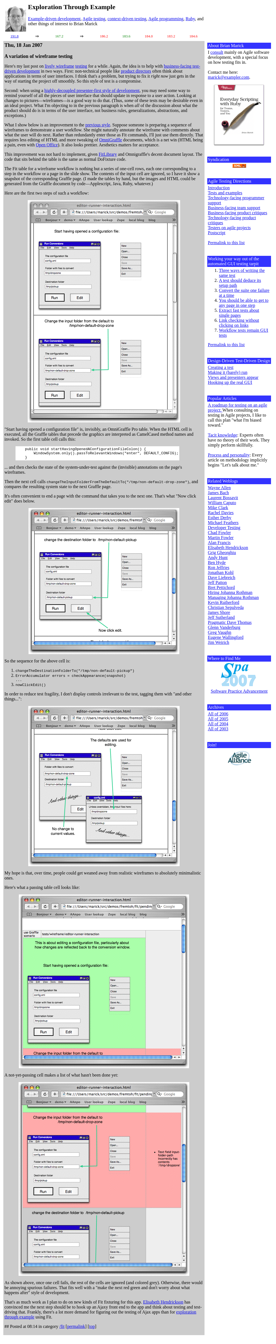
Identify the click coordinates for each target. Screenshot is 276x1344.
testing (81, 66)
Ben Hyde (217, 562)
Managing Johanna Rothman (233, 597)
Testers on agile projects (229, 227)
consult (216, 52)
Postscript (216, 232)
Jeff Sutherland (221, 617)
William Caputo (222, 502)
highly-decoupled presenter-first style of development (92, 90)
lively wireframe (59, 66)
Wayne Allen (219, 487)
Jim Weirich (218, 642)
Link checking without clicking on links (239, 323)
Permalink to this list (226, 242)
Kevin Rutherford (223, 602)
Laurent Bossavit (223, 497)
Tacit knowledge (222, 435)
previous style (97, 125)
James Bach (218, 492)
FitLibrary (108, 154)
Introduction (219, 187)
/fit (62, 1329)
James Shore (219, 612)
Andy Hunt (218, 557)
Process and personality (229, 455)
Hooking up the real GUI (230, 382)
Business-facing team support (234, 207)
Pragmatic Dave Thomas (230, 622)
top (92, 1329)
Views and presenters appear (233, 377)
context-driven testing (127, 18)
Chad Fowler (219, 532)
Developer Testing (224, 527)
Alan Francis (219, 542)
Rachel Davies (221, 512)
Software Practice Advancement (239, 691)
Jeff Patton (217, 582)
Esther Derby (219, 517)
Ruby (190, 18)
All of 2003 (218, 728)
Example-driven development (54, 18)
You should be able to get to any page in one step (244, 303)
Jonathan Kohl (221, 572)
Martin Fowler (221, 537)
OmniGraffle (110, 139)
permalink (76, 1329)
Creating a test (220, 367)
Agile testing (94, 18)
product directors (136, 71)
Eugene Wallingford (226, 637)
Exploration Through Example (71, 7)
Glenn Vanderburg (224, 627)
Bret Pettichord (221, 587)
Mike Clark (218, 507)
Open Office (47, 144)
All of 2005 (218, 718)
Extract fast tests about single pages (239, 313)
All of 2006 (218, 713)
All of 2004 (218, 723)
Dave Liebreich (221, 577)
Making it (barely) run (227, 372)
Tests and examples (225, 192)
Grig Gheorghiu (222, 552)
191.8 (15, 36)
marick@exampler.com (228, 77)
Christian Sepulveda (226, 607)
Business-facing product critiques (237, 212)
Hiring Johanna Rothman (230, 592)
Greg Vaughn (219, 632)
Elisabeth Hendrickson (163, 1305)
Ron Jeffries (218, 567)
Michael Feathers (223, 522)
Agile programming (165, 18)
